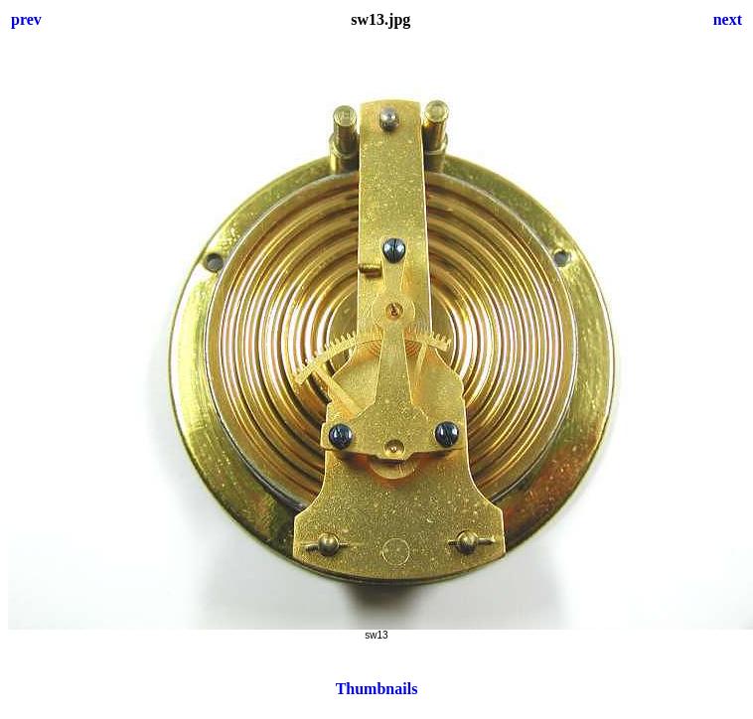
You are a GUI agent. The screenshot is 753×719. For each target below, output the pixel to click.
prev (26, 19)
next (727, 19)
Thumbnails (377, 688)
